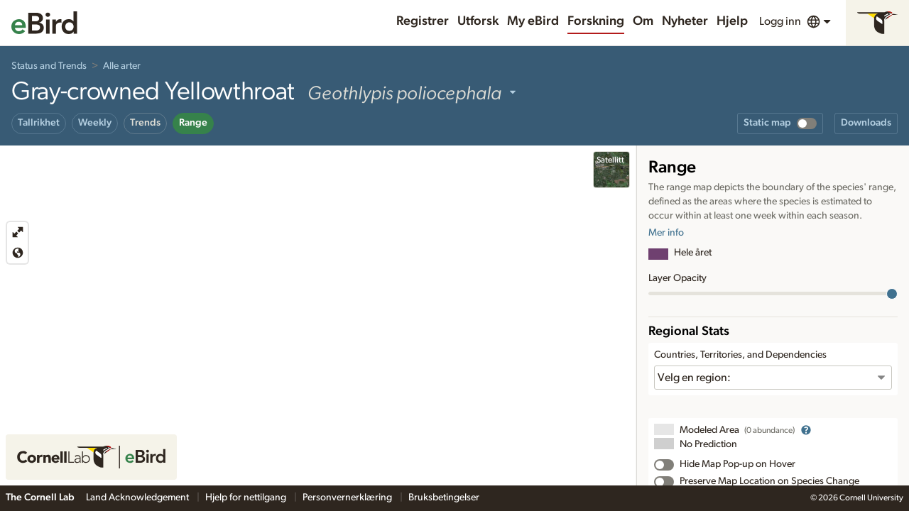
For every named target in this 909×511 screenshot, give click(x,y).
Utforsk (478, 21)
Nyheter (685, 21)
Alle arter (122, 66)
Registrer (422, 21)
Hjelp (732, 21)
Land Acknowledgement (138, 497)
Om (643, 21)
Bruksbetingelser (443, 497)
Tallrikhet (39, 123)
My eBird (533, 21)
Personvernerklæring (348, 497)
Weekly (94, 123)
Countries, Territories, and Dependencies (740, 355)
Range (193, 123)
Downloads (866, 123)
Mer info (666, 233)
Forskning (595, 21)
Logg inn (780, 21)
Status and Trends (49, 66)
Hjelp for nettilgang (246, 497)
